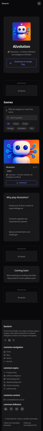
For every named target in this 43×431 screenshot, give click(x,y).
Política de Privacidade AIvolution (11, 424)
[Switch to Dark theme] (9, 340)
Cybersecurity (10, 389)
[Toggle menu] (39, 3)
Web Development (12, 379)
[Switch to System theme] (13, 340)
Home (7, 352)
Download (21, 183)
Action (16, 124)
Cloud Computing (11, 385)
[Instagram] (22, 409)
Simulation (22, 128)
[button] (21, 163)
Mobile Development (12, 382)
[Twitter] (17, 409)
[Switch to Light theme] (5, 340)
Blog (7, 355)
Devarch (5, 3)
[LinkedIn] (6, 409)
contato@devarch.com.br (15, 400)
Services (8, 361)
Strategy (10, 128)
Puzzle (25, 124)
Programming (10, 372)
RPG (31, 128)
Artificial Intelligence (12, 376)
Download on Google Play (20, 63)
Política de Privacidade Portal (30, 424)
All (8, 124)
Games (7, 358)
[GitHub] (11, 409)
